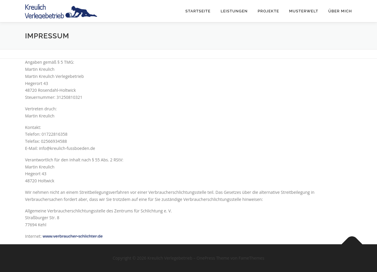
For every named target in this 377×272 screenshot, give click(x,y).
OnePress (205, 258)
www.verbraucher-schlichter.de (73, 236)
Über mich (340, 11)
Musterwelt (303, 11)
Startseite (198, 11)
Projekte (268, 11)
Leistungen (234, 11)
